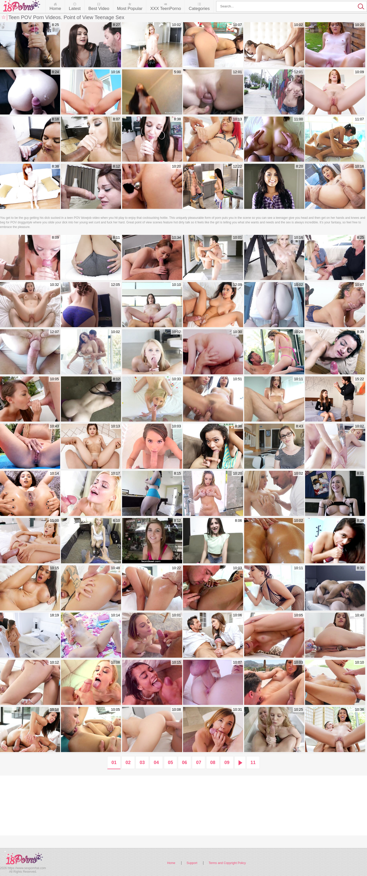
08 (212, 762)
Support (192, 863)
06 (184, 762)
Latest (75, 8)
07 (198, 762)
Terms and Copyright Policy (227, 863)
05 (170, 762)
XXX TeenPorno (165, 8)
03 (142, 762)
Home (55, 8)
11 (253, 762)
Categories (199, 8)
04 (156, 762)
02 (128, 762)
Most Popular (129, 8)
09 (226, 762)
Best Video (98, 8)
